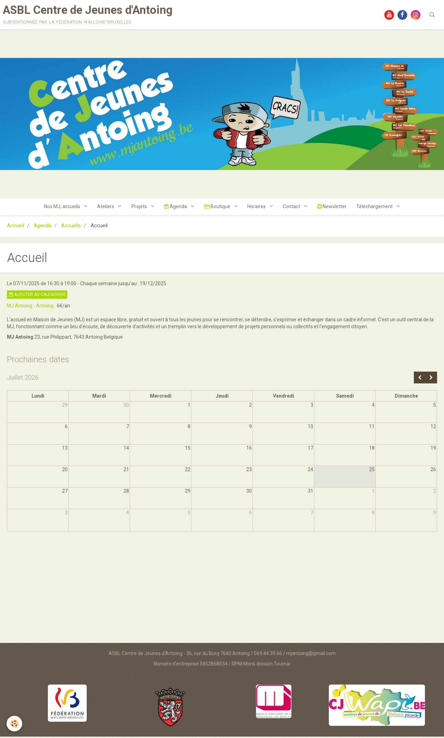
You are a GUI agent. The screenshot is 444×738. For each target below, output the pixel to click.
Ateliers (105, 208)
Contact (293, 208)
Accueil (15, 227)
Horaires (257, 208)
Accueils (71, 227)
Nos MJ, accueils (60, 208)
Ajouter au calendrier (37, 296)
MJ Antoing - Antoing (30, 307)
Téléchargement (377, 208)
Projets (138, 208)
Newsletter (333, 208)
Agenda (176, 208)
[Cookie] (15, 723)
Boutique (217, 208)
